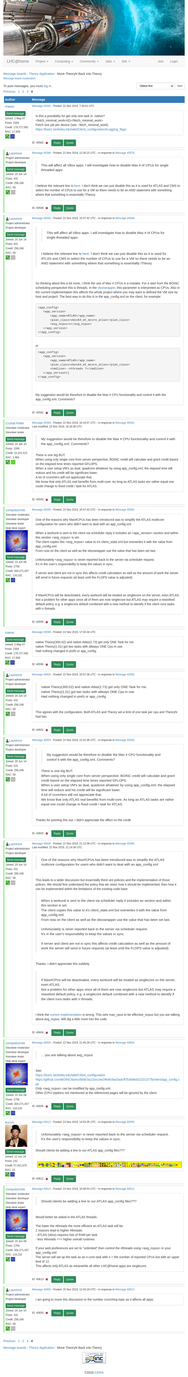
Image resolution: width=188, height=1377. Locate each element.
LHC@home (18, 61)
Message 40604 (41, 843)
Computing (64, 61)
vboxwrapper (106, 287)
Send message (15, 113)
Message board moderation (19, 78)
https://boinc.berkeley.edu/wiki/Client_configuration (70, 1075)
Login (174, 61)
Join (161, 61)
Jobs (110, 61)
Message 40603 (41, 740)
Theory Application (41, 74)
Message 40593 (41, 422)
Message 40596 (41, 632)
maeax (9, 106)
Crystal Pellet (15, 423)
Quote (70, 142)
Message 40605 (41, 1042)
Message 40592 (41, 218)
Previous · (10, 91)
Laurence (15, 153)
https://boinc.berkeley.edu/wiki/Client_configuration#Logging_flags (81, 129)
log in (47, 86)
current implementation (66, 1014)
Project (42, 61)
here (77, 186)
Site (126, 61)
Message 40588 (41, 152)
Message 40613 (41, 1188)
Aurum (9, 1122)
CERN (99, 1372)
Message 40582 (41, 106)
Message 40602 (41, 674)
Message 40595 (41, 509)
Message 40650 (41, 1289)
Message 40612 (41, 1122)
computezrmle (15, 510)
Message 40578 (125, 152)
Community (89, 61)
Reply (57, 142)
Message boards (14, 74)
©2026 (93, 1372)
